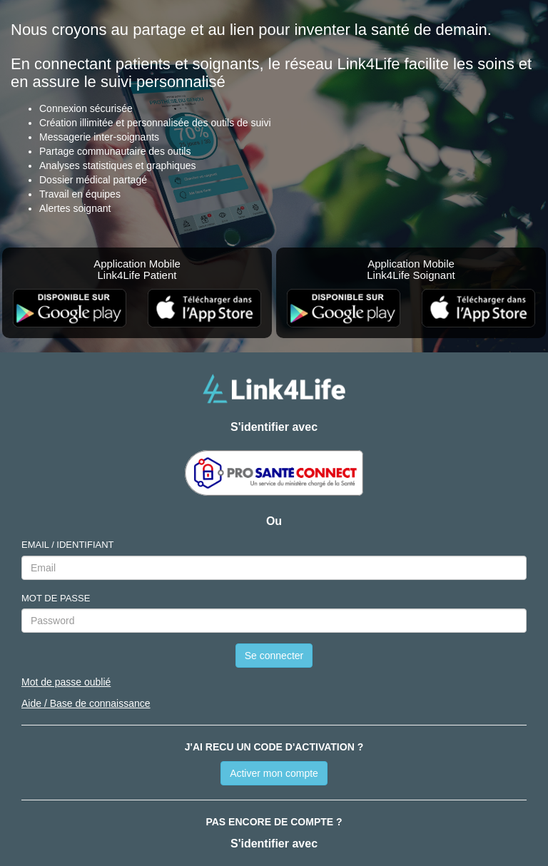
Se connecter (274, 655)
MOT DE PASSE (55, 598)
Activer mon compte (274, 773)
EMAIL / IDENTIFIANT (67, 544)
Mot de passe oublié (66, 682)
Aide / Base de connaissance (86, 703)
